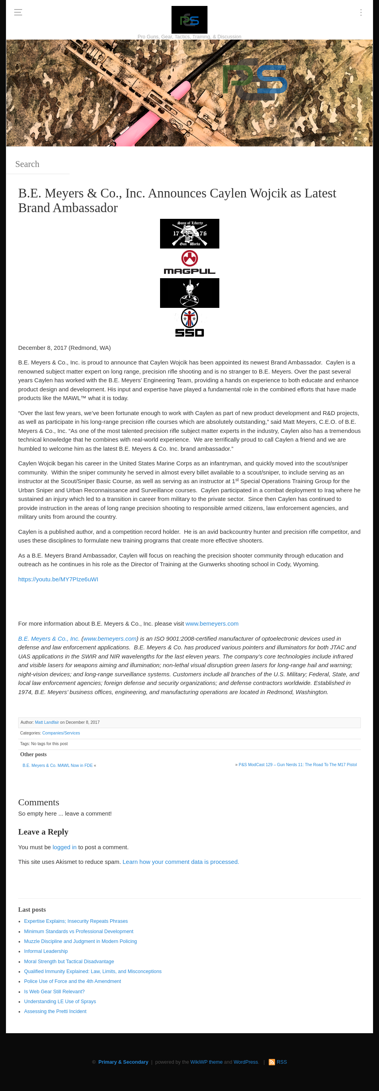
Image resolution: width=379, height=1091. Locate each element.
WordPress (246, 1062)
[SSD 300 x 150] (189, 322)
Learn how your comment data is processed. (181, 861)
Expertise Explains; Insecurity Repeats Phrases (76, 921)
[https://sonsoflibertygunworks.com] (189, 233)
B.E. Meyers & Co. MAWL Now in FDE (57, 765)
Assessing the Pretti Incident (55, 1011)
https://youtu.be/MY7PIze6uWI (58, 579)
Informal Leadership (46, 951)
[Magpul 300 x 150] (189, 262)
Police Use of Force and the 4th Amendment (72, 981)
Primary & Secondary (123, 1062)
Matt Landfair (47, 722)
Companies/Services (61, 733)
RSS (282, 1062)
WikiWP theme (206, 1062)
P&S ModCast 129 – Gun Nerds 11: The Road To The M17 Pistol (298, 765)
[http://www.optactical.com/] (189, 292)
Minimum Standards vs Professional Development (79, 931)
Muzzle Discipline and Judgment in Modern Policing (80, 941)
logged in (65, 847)
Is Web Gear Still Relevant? (54, 991)
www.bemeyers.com (212, 623)
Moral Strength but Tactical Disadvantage (69, 961)
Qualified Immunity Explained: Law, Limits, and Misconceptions (93, 971)
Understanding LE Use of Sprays (60, 1001)
